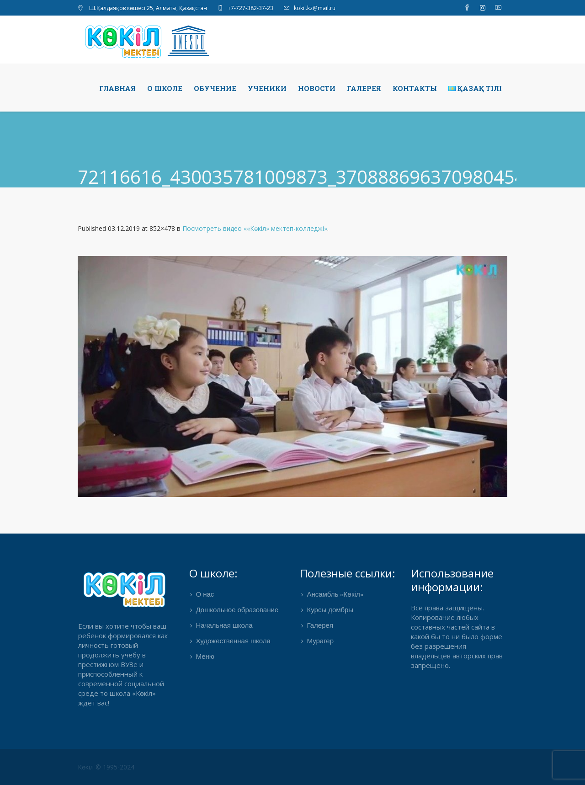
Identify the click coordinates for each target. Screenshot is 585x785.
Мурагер (320, 641)
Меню (205, 656)
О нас (205, 594)
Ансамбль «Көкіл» (335, 594)
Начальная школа (224, 625)
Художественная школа (233, 641)
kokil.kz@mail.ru (314, 8)
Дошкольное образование (237, 610)
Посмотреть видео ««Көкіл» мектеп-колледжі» (254, 228)
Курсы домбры (330, 610)
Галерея (320, 625)
